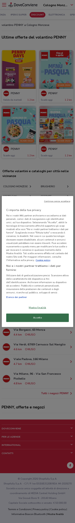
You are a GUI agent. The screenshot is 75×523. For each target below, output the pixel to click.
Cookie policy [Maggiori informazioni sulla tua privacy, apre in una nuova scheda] (43, 260)
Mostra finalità (37, 307)
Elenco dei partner (16, 297)
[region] (37, 261)
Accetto (37, 317)
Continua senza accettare (57, 201)
